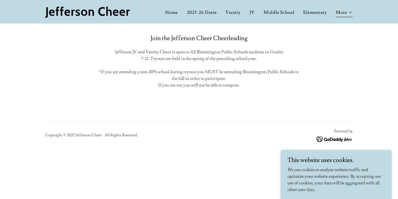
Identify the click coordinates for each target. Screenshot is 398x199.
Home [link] (171, 12)
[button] (344, 13)
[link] (99, 14)
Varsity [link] (233, 12)
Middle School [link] (279, 12)
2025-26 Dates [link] (202, 12)
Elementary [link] (315, 12)
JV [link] (252, 12)
